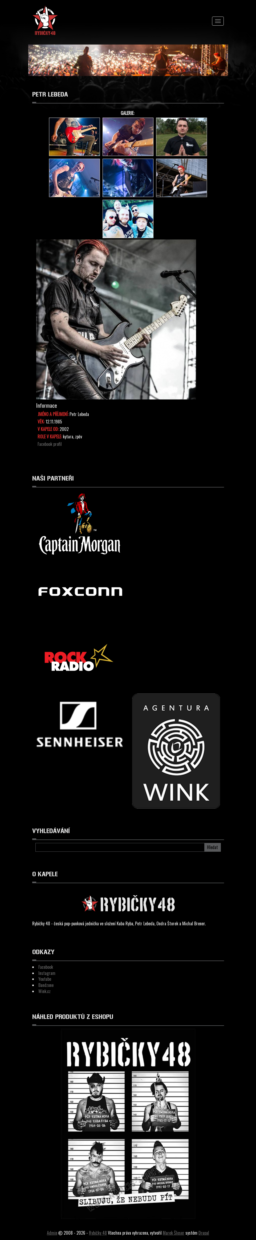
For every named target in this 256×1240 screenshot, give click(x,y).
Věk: (41, 422)
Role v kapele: (50, 437)
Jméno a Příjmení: (53, 414)
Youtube (44, 979)
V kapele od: (48, 429)
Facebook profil (50, 444)
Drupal (203, 1233)
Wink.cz (44, 991)
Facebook (45, 967)
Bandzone (46, 985)
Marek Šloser (173, 1233)
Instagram (46, 973)
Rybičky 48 (98, 1233)
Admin (52, 1233)
